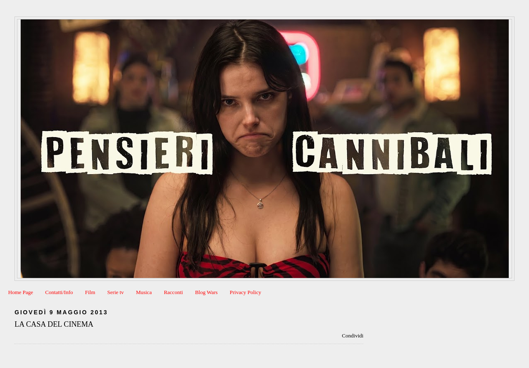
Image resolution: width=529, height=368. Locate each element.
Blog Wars (206, 292)
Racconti (173, 292)
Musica (144, 292)
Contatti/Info (59, 292)
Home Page (20, 292)
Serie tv (115, 292)
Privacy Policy (245, 292)
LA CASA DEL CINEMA (53, 324)
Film (90, 292)
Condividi (352, 335)
